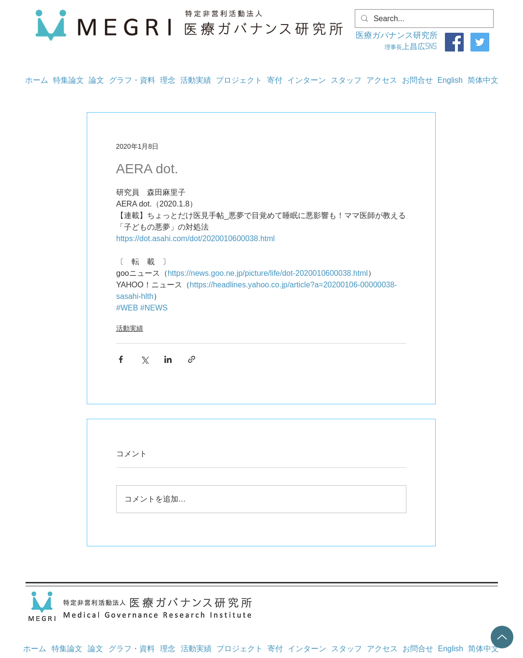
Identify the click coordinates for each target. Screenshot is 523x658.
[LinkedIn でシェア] (168, 359)
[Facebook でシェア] (120, 359)
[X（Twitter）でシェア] (144, 359)
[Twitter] (479, 42)
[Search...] (423, 19)
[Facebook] (454, 42)
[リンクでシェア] (191, 359)
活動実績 (129, 328)
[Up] (502, 637)
